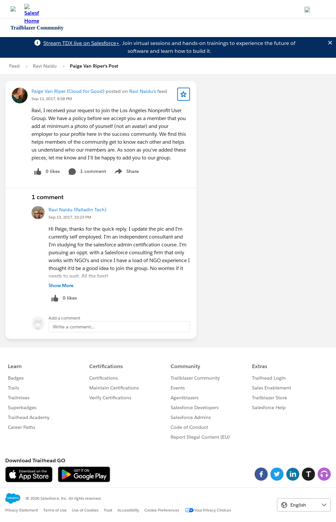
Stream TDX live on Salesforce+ (81, 43)
